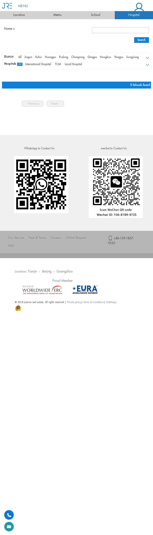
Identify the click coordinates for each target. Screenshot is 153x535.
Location (19, 15)
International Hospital (38, 64)
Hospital (134, 15)
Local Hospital (73, 64)
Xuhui (38, 57)
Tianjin (32, 271)
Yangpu (118, 57)
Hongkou (105, 57)
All (19, 57)
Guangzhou (64, 271)
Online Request (76, 238)
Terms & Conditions (94, 302)
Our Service (16, 238)
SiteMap (110, 302)
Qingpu (92, 57)
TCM (58, 64)
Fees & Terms (37, 238)
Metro (57, 15)
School (95, 15)
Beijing (46, 271)
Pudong (63, 57)
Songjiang (132, 57)
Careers (56, 238)
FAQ (11, 246)
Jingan (28, 57)
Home (8, 29)
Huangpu (50, 57)
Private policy (74, 302)
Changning (78, 57)
